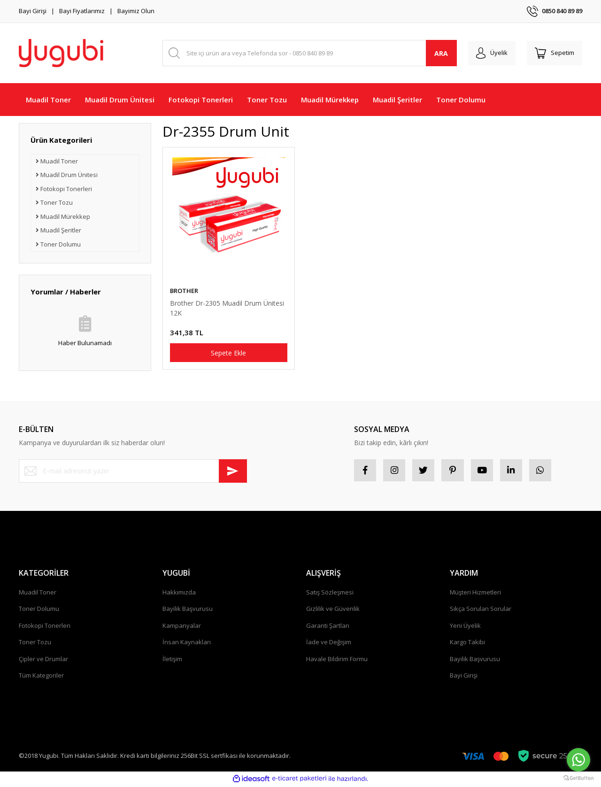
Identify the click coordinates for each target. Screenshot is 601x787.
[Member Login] (487, 53)
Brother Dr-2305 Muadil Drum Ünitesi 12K (227, 308)
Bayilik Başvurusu (187, 610)
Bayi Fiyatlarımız (82, 11)
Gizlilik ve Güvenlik (333, 610)
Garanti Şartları (327, 627)
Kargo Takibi (467, 643)
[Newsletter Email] (133, 471)
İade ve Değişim (328, 643)
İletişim (172, 660)
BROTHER (184, 290)
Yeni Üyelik (465, 627)
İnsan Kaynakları (186, 643)
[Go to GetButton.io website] (578, 777)
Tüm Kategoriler (41, 676)
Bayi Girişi (32, 11)
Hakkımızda (179, 593)
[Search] (306, 53)
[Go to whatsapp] (578, 760)
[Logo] (61, 53)
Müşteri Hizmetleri (475, 593)
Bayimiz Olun (135, 11)
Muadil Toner (37, 593)
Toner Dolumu (39, 610)
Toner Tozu (35, 643)
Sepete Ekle (228, 352)
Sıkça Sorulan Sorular (480, 610)
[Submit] (233, 471)
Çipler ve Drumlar (43, 660)
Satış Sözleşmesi (330, 593)
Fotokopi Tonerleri (44, 627)
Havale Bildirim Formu (337, 660)
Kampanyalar (181, 627)
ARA (436, 53)
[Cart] (553, 53)
